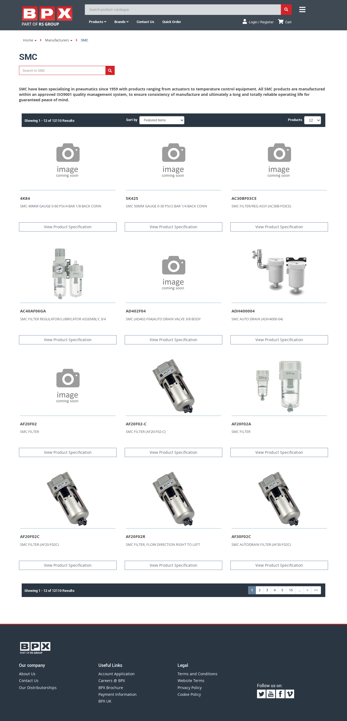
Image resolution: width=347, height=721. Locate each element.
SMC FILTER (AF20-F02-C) (146, 431)
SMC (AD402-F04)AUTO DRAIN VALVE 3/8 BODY (163, 319)
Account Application (116, 673)
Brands (121, 21)
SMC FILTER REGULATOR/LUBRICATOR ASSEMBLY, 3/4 (63, 319)
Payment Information (117, 694)
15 (291, 590)
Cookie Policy (189, 694)
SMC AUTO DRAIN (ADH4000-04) (257, 319)
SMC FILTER (29, 431)
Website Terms (191, 680)
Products (97, 21)
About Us (27, 673)
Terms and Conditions (197, 673)
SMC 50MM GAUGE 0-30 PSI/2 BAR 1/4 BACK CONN (166, 206)
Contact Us (28, 680)
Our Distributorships (38, 687)
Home (30, 40)
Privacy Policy (190, 687)
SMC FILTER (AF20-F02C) (39, 544)
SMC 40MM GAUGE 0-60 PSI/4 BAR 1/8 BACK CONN (60, 206)
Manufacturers (58, 40)
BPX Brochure (110, 687)
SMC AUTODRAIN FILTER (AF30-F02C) (261, 544)
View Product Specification (68, 226)
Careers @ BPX (111, 680)
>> (316, 590)
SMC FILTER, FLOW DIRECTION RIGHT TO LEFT (163, 544)
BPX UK (104, 701)
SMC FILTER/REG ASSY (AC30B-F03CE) (261, 206)
